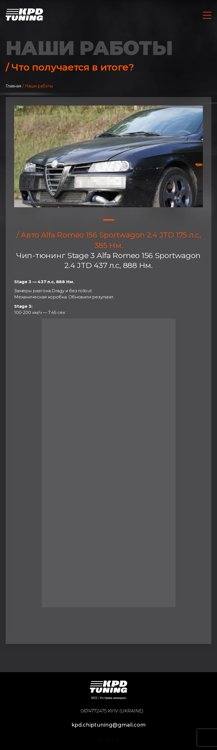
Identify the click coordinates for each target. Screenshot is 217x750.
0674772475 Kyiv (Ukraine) (112, 711)
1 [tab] (108, 220)
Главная (13, 86)
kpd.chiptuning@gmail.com (108, 725)
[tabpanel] (108, 156)
